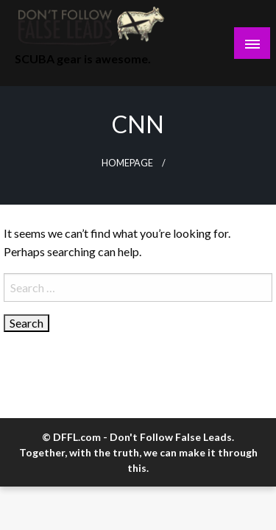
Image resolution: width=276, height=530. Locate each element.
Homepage (127, 163)
